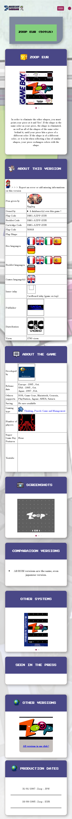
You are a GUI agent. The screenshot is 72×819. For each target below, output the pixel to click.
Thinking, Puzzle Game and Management (44, 410)
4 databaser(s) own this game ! (45, 211)
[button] (36, 108)
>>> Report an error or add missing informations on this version (35, 188)
